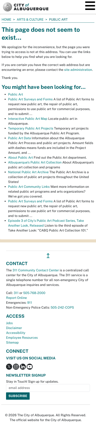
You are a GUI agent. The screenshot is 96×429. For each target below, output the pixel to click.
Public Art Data (19, 138)
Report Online (16, 298)
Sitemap (12, 342)
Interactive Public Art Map (27, 119)
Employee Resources (22, 338)
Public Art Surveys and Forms (30, 99)
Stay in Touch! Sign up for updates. (32, 381)
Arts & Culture (30, 19)
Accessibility (15, 333)
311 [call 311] (16, 293)
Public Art (15, 94)
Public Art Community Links (29, 187)
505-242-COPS (62, 307)
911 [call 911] (29, 303)
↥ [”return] (48, 255)
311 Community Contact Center (36, 270)
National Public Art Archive (28, 172)
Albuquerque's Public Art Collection (35, 162)
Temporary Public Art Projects (30, 128)
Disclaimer (14, 328)
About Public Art (20, 157)
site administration (78, 70)
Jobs (9, 323)
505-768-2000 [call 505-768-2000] (34, 293)
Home (6, 19)
